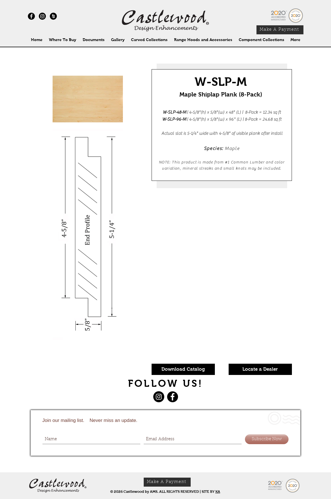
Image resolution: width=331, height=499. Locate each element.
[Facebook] (172, 396)
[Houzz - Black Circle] (53, 16)
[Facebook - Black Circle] (31, 16)
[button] (149, 40)
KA (217, 491)
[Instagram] (42, 16)
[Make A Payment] (279, 29)
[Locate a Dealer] (260, 369)
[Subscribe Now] (267, 439)
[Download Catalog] (183, 369)
